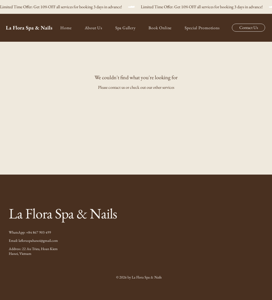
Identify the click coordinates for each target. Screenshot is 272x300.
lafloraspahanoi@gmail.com (38, 240)
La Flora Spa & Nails (29, 27)
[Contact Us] (248, 28)
